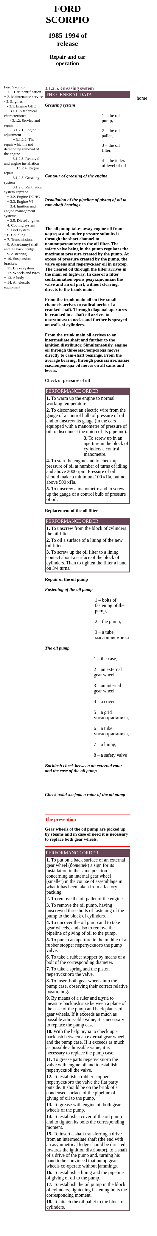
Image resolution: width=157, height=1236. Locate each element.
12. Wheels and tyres (23, 273)
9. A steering (17, 254)
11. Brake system (20, 268)
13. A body (15, 277)
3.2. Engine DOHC (25, 196)
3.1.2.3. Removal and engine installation (21, 161)
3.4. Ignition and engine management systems (20, 211)
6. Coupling (16, 234)
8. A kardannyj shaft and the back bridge (21, 246)
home (142, 98)
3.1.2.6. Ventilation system (23, 189)
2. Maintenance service (25, 96)
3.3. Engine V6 (21, 201)
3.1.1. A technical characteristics (20, 113)
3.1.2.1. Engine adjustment (20, 132)
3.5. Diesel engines (25, 220)
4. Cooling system (21, 225)
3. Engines (14, 101)
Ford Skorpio (14, 87)
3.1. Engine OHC (22, 106)
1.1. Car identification (24, 92)
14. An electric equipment (17, 284)
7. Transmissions (20, 239)
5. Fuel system (18, 230)
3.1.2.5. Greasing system (69, 88)
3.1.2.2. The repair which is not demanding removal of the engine (21, 146)
